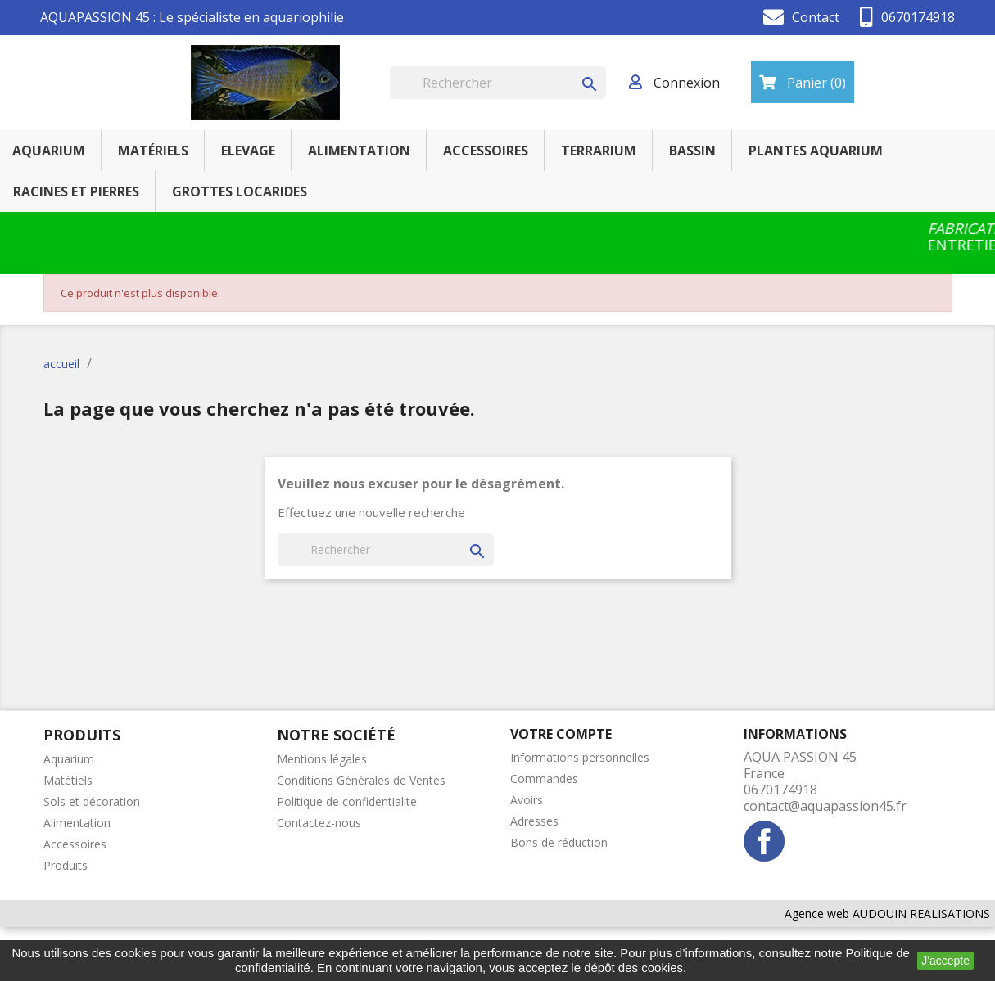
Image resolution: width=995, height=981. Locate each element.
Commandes (544, 778)
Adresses (534, 821)
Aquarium (68, 759)
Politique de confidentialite (347, 801)
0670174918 (918, 17)
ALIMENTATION (359, 151)
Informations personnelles (579, 757)
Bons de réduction (559, 842)
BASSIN (692, 151)
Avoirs (526, 800)
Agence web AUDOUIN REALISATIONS (887, 913)
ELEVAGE (248, 151)
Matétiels (68, 780)
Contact (815, 17)
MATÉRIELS (153, 151)
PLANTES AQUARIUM (816, 151)
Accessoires (74, 844)
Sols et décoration (91, 801)
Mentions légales (322, 759)
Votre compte (561, 734)
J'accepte (945, 960)
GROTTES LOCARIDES (239, 191)
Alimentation (77, 822)
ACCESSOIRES (485, 151)
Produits (65, 865)
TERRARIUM (598, 151)
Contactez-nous (319, 822)
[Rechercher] (498, 82)
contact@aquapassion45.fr (825, 806)
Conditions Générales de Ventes (361, 780)
